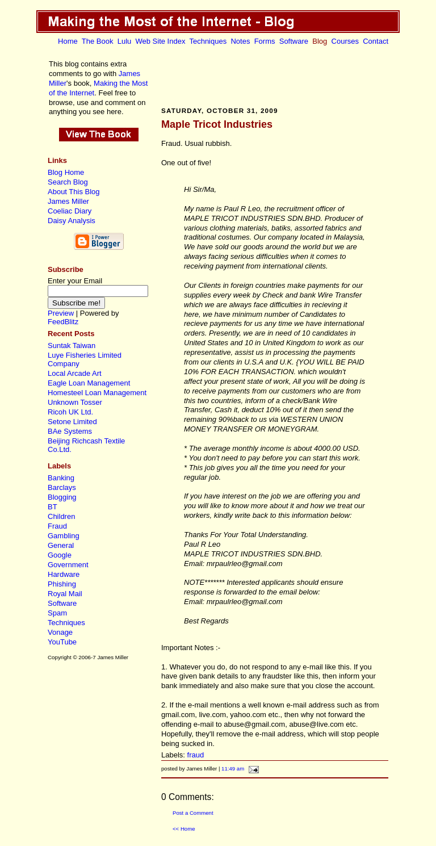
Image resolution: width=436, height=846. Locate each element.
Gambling (63, 535)
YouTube (62, 642)
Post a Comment (193, 813)
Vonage (60, 632)
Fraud (57, 526)
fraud (195, 755)
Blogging (62, 497)
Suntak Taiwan (71, 345)
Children (61, 516)
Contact (375, 41)
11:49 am (232, 768)
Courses (345, 41)
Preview (61, 313)
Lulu (125, 41)
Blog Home (66, 172)
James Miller (68, 201)
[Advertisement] (274, 75)
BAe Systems (70, 431)
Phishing (62, 584)
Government (68, 564)
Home (68, 41)
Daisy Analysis (71, 220)
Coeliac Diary (69, 211)
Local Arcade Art (75, 373)
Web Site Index (161, 41)
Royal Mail (65, 593)
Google (60, 555)
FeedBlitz (63, 321)
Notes (240, 41)
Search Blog (68, 182)
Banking (61, 478)
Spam (57, 613)
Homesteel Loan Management (97, 392)
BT (52, 506)
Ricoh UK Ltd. (70, 412)
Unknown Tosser (75, 402)
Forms (264, 41)
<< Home (184, 829)
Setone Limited (72, 421)
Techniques (208, 41)
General (61, 545)
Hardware (63, 574)
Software (293, 41)
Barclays (62, 487)
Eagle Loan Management (89, 383)
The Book (98, 41)
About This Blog (74, 191)
